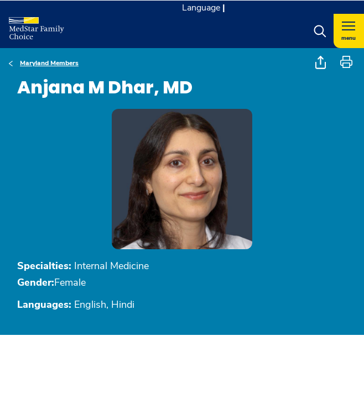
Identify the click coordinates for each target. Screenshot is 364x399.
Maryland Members (49, 63)
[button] (320, 31)
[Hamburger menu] (349, 31)
